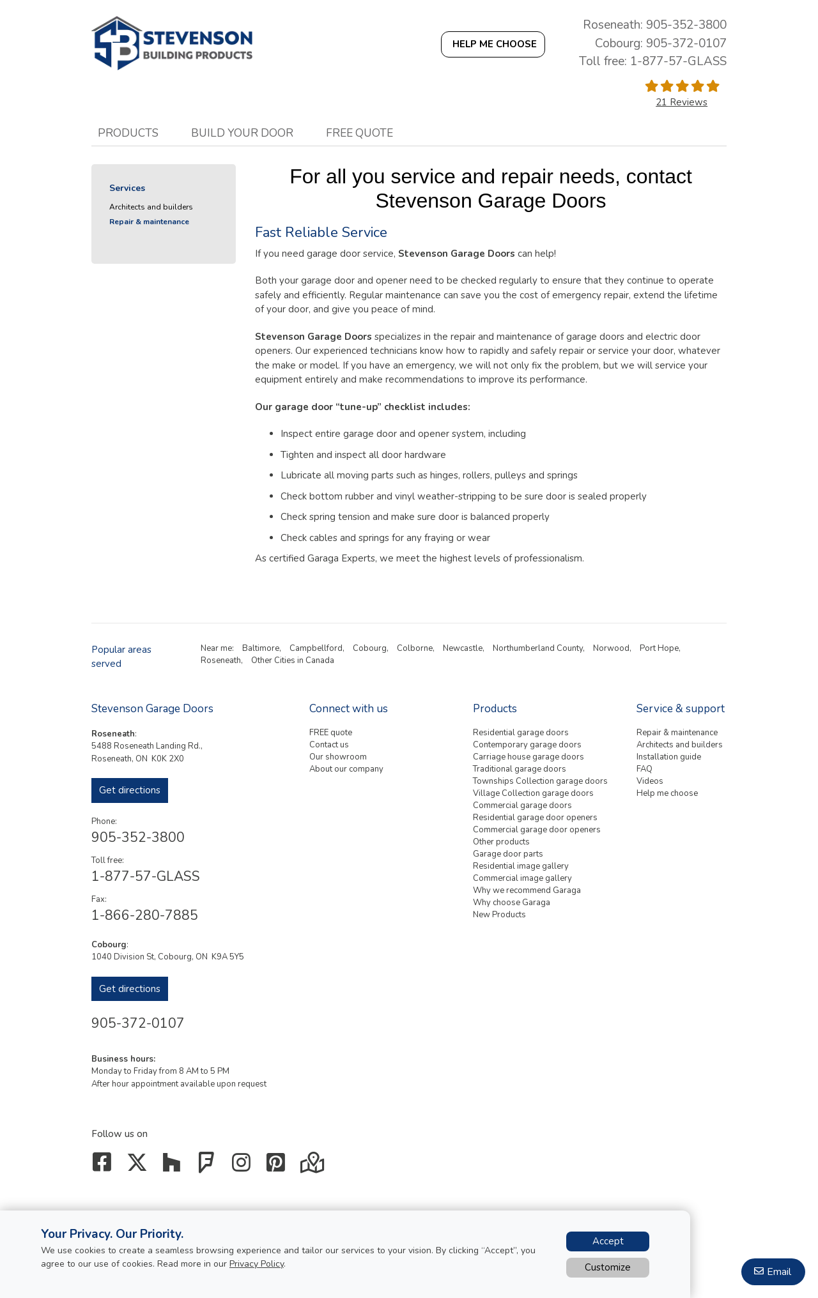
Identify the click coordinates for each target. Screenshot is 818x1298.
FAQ (644, 769)
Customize (608, 1267)
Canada (319, 660)
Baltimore (260, 648)
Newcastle (462, 648)
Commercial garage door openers (537, 830)
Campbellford (316, 648)
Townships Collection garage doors (540, 781)
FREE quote (330, 732)
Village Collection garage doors (533, 793)
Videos (650, 781)
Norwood (611, 648)
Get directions (129, 790)
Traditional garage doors (519, 769)
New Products (499, 914)
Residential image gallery (521, 866)
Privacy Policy (256, 1264)
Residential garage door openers (535, 817)
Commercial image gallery (522, 878)
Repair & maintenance (149, 222)
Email (779, 1272)
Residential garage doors (521, 732)
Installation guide (669, 757)
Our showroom (338, 757)
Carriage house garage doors (528, 757)
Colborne (415, 648)
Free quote (359, 133)
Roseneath (221, 660)
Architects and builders (151, 207)
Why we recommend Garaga (527, 890)
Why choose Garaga (511, 902)
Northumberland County (538, 648)
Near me (216, 648)
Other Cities (273, 660)
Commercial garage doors (522, 805)
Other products (501, 842)
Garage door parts (508, 854)
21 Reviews (681, 102)
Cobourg (370, 648)
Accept (608, 1241)
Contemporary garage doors (527, 745)
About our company (346, 769)
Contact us (329, 745)
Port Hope (659, 648)
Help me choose (667, 793)
